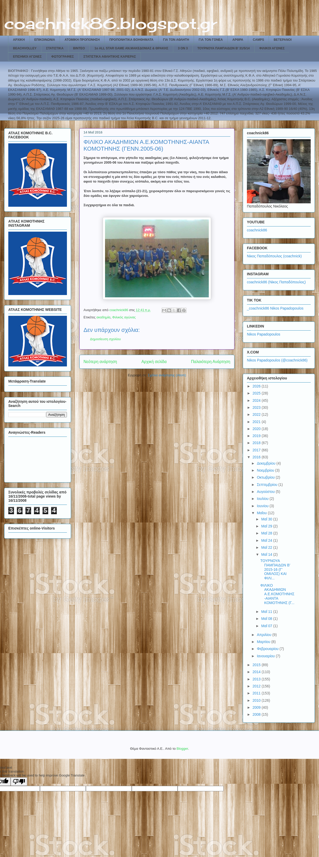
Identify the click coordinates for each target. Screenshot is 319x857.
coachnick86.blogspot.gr (110, 23)
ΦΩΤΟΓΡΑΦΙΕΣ (62, 56)
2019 (257, 436)
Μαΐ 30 (267, 519)
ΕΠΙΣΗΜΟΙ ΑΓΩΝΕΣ (27, 56)
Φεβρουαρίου (268, 649)
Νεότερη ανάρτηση (100, 361)
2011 (257, 693)
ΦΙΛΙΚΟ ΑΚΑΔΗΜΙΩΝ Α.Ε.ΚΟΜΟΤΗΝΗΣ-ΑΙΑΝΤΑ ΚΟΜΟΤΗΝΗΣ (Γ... (277, 594)
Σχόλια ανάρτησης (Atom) (167, 375)
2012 (257, 686)
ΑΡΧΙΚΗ (19, 40)
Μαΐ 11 (267, 612)
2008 (257, 714)
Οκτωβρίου (266, 477)
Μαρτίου (264, 642)
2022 (257, 414)
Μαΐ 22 (267, 547)
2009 (257, 707)
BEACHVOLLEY (25, 48)
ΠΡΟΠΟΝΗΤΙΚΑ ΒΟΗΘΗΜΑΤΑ (131, 40)
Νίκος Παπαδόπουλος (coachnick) (274, 256)
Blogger (182, 749)
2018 (257, 443)
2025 (257, 393)
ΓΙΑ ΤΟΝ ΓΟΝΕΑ (211, 40)
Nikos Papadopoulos (263, 334)
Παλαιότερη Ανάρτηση (210, 361)
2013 (257, 679)
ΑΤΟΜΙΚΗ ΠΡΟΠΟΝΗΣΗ (82, 40)
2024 (257, 400)
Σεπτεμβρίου (267, 485)
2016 (257, 457)
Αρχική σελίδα (154, 361)
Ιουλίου (263, 499)
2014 (257, 672)
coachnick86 (257, 230)
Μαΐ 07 (267, 626)
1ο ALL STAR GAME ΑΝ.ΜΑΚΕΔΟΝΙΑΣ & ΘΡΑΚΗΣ (131, 48)
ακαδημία (103, 317)
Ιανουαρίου (266, 656)
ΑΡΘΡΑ (237, 40)
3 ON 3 (183, 48)
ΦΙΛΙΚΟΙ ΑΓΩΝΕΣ (272, 48)
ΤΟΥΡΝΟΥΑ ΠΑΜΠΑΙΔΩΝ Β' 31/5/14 (223, 48)
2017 (257, 450)
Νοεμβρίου (266, 470)
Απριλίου (264, 635)
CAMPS (258, 40)
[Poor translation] (19, 781)
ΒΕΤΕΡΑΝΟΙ (283, 40)
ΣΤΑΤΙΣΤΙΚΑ (55, 48)
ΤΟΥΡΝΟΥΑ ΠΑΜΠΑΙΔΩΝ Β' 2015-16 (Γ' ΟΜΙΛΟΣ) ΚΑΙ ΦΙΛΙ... (275, 569)
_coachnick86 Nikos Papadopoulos (275, 308)
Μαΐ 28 (267, 533)
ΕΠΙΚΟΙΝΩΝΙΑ (44, 40)
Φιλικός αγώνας (124, 317)
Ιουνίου (263, 506)
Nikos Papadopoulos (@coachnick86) (277, 360)
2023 (257, 407)
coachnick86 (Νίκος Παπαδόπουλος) (276, 282)
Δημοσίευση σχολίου (105, 339)
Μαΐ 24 (267, 540)
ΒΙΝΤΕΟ (79, 48)
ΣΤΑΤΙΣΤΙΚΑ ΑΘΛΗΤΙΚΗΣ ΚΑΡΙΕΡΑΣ (110, 56)
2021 (257, 422)
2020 (257, 429)
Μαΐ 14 (267, 554)
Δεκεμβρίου (266, 463)
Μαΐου (262, 513)
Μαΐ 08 (267, 619)
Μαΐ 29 (267, 526)
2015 (257, 665)
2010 (257, 700)
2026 (257, 386)
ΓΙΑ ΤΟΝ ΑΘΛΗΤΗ (176, 40)
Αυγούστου (266, 492)
